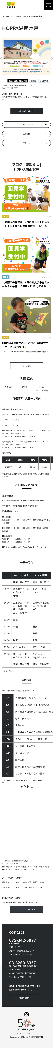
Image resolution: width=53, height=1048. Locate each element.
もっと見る (26, 366)
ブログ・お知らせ (26, 124)
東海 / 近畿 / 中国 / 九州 (18, 81)
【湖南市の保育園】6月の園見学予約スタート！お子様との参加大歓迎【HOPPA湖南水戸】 (25, 284)
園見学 (5, 277)
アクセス (26, 143)
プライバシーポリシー (24, 1033)
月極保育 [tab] (8, 387)
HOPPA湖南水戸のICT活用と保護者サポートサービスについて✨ (26, 345)
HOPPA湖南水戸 (35, 16)
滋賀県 (33, 81)
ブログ (5, 216)
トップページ (7, 16)
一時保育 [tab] (24, 387)
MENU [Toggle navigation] (48, 6)
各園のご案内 (21, 16)
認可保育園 (44, 81)
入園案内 (26, 134)
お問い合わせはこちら (26, 111)
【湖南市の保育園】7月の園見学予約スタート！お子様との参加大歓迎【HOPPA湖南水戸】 (25, 224)
